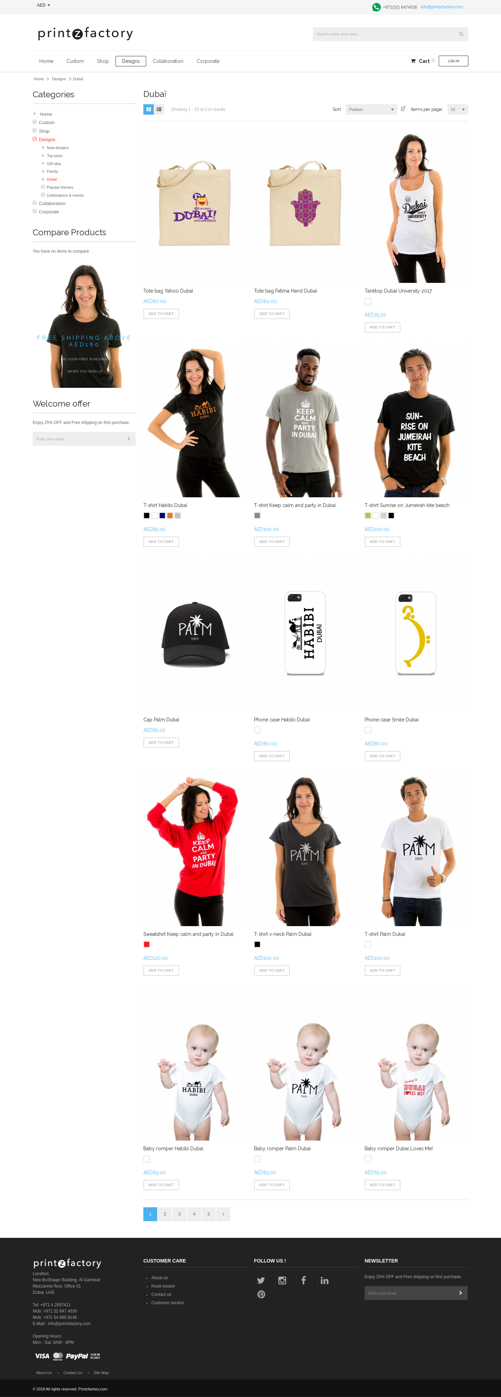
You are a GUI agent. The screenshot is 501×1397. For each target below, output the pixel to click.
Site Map (101, 1373)
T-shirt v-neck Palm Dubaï (282, 934)
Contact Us (72, 1373)
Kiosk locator (163, 1287)
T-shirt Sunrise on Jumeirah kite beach (406, 505)
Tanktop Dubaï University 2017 (397, 291)
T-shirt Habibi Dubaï (165, 505)
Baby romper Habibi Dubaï (173, 1149)
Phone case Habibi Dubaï (282, 720)
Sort (337, 109)
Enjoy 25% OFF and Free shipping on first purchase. (81, 422)
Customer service (167, 1303)
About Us (44, 1373)
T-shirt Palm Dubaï (384, 934)
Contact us (161, 1295)
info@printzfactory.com (442, 7)
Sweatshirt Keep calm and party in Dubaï (188, 934)
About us (159, 1278)
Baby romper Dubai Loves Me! (398, 1149)
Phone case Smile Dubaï (391, 720)
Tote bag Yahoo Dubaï (168, 291)
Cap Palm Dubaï (161, 720)
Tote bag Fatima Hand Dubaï (285, 291)
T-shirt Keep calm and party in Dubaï (295, 505)
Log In (453, 61)
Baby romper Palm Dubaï (282, 1149)
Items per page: (427, 109)
